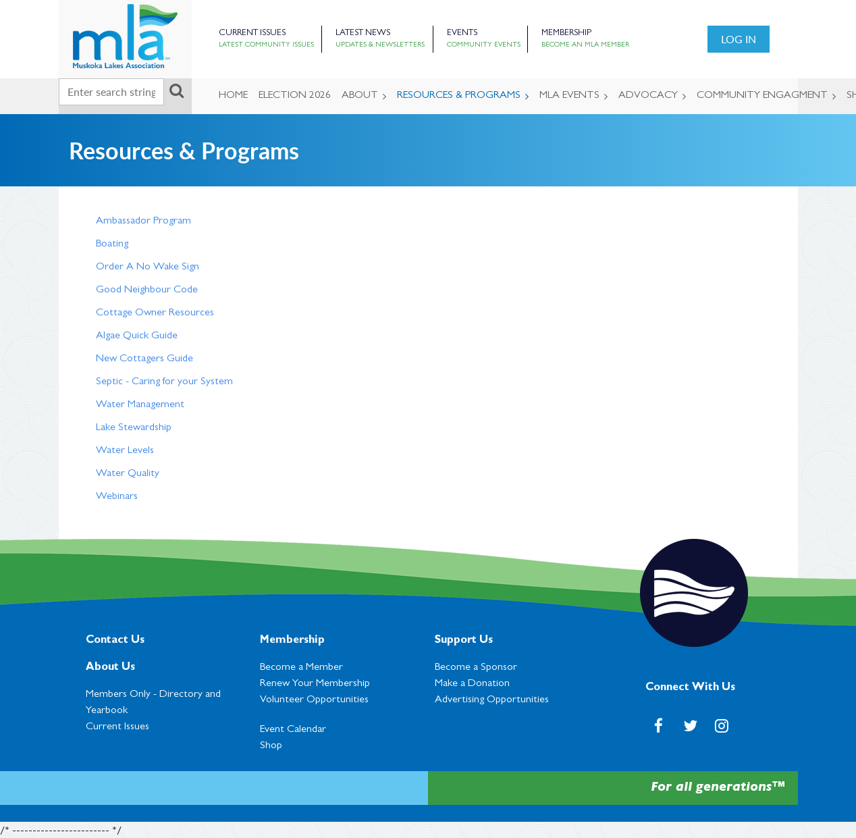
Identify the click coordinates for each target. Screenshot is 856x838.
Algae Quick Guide (137, 336)
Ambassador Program (143, 221)
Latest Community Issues (266, 45)
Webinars (117, 497)
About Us (110, 667)
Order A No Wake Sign (147, 267)
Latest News (363, 33)
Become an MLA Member (585, 45)
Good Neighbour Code (147, 290)
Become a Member (301, 667)
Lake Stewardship (133, 428)
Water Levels (125, 451)
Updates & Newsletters (380, 45)
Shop (271, 746)
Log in (738, 38)
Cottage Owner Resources (155, 313)
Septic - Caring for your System (164, 382)
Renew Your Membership (315, 684)
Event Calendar (293, 730)
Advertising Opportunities (492, 700)
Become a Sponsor (476, 667)
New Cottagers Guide (144, 359)
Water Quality (127, 474)
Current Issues (252, 33)
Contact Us (115, 640)
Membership (566, 33)
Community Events (483, 45)
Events (462, 33)
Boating (112, 244)
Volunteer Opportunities (314, 700)
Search (177, 90)
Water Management (140, 405)
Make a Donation (472, 684)
